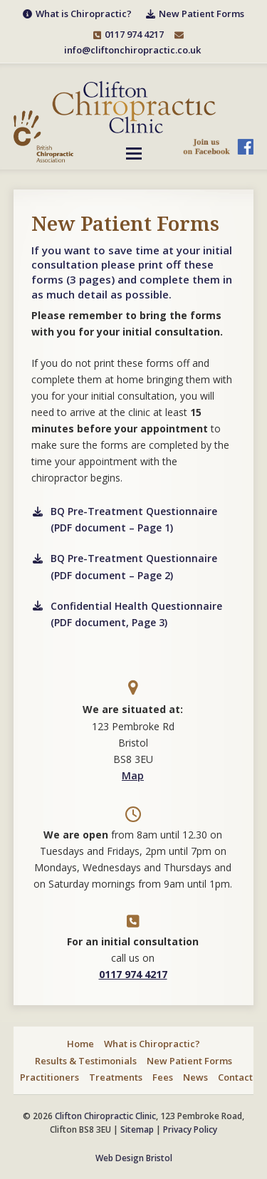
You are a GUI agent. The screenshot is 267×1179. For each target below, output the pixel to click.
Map (133, 775)
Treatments (115, 1077)
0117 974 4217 (134, 34)
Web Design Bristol (133, 1158)
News (195, 1077)
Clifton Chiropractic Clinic (105, 1116)
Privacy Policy (190, 1129)
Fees (162, 1077)
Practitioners (49, 1077)
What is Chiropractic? (152, 1043)
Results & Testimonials (86, 1060)
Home (80, 1043)
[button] (134, 153)
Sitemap (137, 1129)
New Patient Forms (189, 1060)
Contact (235, 1077)
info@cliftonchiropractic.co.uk (132, 49)
